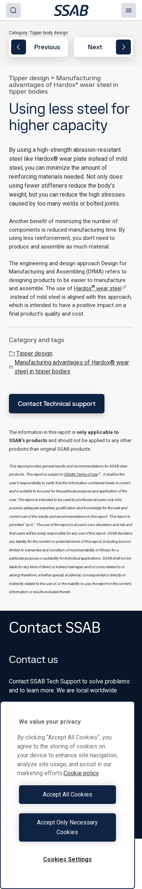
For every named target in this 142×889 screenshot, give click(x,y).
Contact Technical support (57, 403)
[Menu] (128, 10)
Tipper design (30, 353)
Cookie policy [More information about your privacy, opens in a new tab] (81, 773)
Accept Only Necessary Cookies (67, 827)
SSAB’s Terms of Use (82, 474)
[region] (67, 795)
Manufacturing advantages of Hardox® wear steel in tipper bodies (69, 367)
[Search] (13, 10)
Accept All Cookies (67, 794)
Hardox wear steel (100, 288)
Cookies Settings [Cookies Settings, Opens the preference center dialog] (67, 859)
